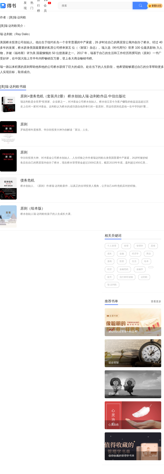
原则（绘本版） (32, 208)
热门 (31, 5)
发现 (25, 5)
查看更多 (156, 301)
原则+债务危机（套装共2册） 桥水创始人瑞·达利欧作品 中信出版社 (73, 96)
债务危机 (27, 180)
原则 (23, 124)
